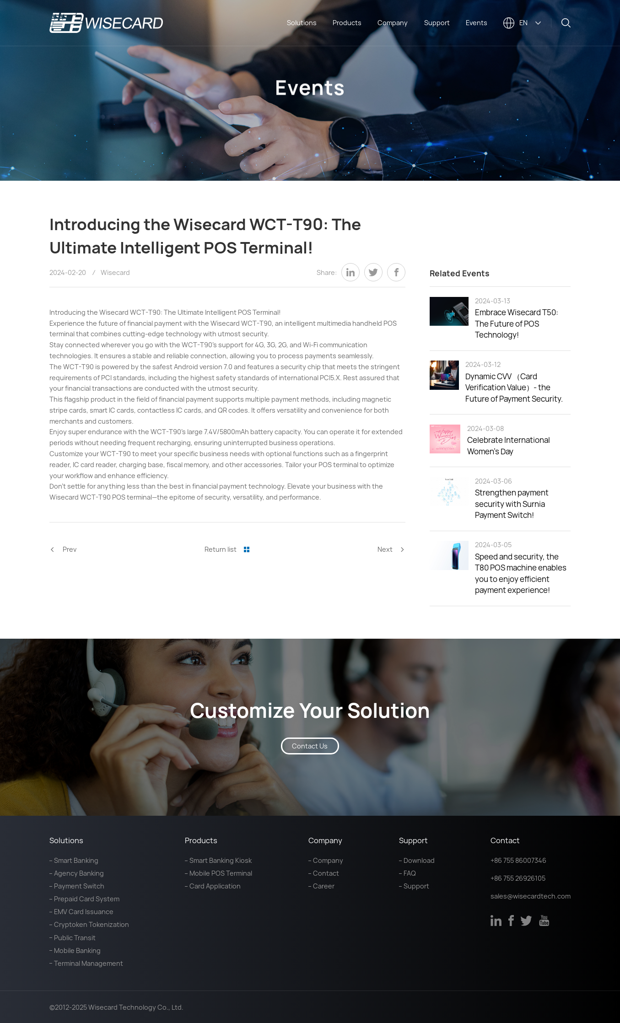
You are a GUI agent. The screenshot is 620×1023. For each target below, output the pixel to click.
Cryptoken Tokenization (91, 924)
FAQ (410, 873)
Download (419, 860)
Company (392, 22)
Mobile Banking (77, 950)
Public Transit (75, 937)
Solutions (302, 22)
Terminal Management (88, 963)
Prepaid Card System (86, 898)
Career (323, 886)
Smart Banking (76, 860)
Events (476, 22)
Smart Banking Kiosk (220, 860)
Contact (326, 873)
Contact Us (310, 746)
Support (437, 22)
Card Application (215, 886)
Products (347, 22)
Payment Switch (79, 886)
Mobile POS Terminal (220, 873)
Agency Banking (79, 873)
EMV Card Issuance (83, 911)
